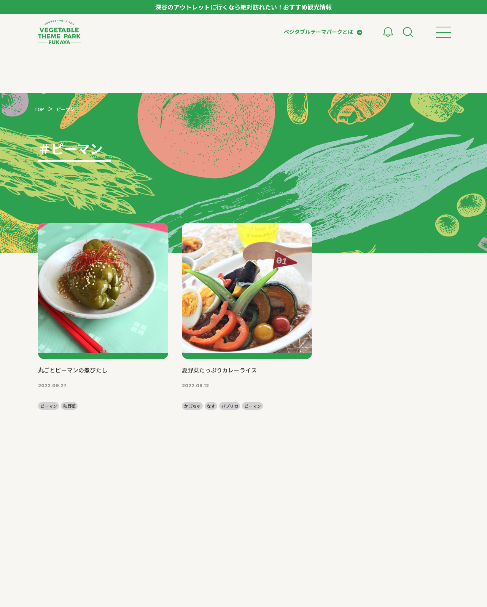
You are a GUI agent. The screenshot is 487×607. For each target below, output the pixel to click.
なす (211, 406)
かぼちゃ (192, 406)
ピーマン (48, 406)
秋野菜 (69, 406)
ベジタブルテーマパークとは (318, 31)
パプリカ (229, 406)
